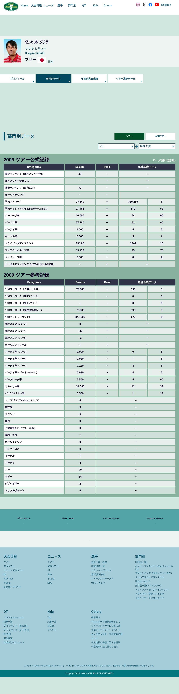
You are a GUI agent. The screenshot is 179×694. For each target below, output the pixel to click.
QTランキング (98, 600)
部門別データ (53, 78)
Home (24, 5)
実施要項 (8, 655)
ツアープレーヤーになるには (105, 643)
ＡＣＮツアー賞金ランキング (149, 611)
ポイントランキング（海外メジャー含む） (154, 584)
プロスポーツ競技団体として (105, 638)
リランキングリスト (101, 587)
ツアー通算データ (125, 78)
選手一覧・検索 (99, 579)
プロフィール (17, 78)
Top (49, 634)
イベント (51, 647)
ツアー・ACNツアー (14, 587)
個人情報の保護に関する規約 (105, 659)
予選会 (7, 600)
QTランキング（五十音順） (17, 647)
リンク (94, 655)
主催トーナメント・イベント (105, 647)
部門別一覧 (140, 579)
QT (5, 591)
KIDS (49, 600)
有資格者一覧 (98, 583)
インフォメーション (14, 634)
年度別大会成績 (89, 78)
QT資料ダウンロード (14, 659)
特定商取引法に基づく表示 (104, 663)
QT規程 (7, 651)
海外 (49, 591)
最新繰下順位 (98, 591)
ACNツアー (161, 136)
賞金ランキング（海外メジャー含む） (154, 590)
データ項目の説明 (162, 160)
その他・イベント (12, 604)
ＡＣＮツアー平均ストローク (149, 615)
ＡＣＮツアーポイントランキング (152, 607)
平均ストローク (143, 598)
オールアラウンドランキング (149, 594)
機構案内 (95, 634)
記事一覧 (8, 638)
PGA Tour (8, 595)
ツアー (129, 136)
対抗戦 (50, 643)
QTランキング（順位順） (16, 643)
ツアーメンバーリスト (102, 595)
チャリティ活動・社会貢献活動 (107, 651)
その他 (50, 595)
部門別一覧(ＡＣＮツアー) (148, 602)
